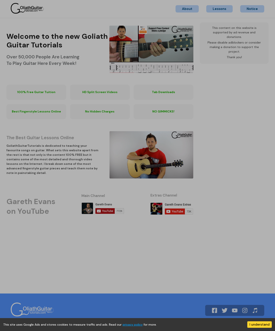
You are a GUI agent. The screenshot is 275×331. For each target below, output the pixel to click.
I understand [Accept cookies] (259, 324)
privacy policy (133, 324)
